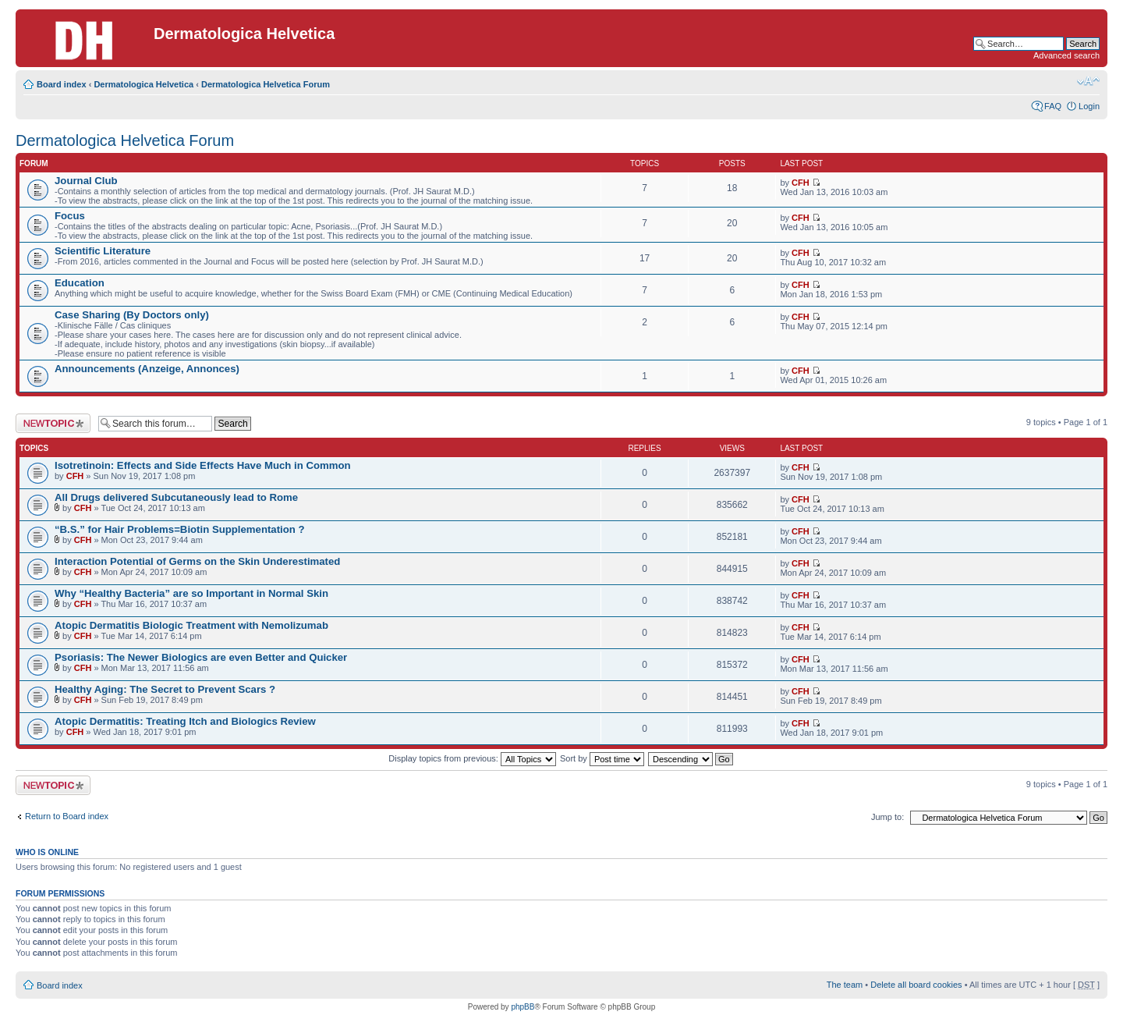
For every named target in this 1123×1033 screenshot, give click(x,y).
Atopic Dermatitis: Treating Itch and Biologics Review (185, 721)
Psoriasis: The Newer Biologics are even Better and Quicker (201, 657)
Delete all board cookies (916, 984)
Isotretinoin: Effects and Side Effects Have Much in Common (203, 465)
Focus (70, 216)
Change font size (1088, 81)
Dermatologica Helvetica (143, 84)
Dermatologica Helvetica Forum (265, 84)
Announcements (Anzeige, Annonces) (147, 369)
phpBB (522, 1007)
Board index (62, 84)
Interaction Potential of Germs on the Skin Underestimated (197, 561)
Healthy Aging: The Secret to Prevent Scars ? (165, 689)
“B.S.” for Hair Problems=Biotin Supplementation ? (180, 529)
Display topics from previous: (472, 758)
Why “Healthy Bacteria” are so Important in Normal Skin (191, 593)
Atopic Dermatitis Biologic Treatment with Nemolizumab (191, 625)
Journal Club (86, 180)
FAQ (1052, 106)
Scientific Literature (103, 251)
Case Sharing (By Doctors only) (132, 315)
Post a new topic (53, 423)
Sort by (602, 758)
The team (845, 984)
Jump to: (887, 817)
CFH (800, 182)
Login (1089, 106)
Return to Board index (66, 816)
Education (80, 283)
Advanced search (1066, 55)
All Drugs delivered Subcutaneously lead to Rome (176, 497)
